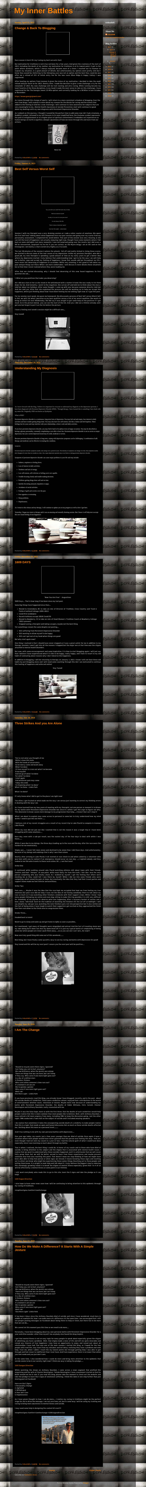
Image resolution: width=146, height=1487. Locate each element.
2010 (110, 93)
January (112, 61)
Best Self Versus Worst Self (34, 169)
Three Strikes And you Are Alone (38, 723)
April (111, 50)
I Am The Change (27, 1029)
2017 (109, 72)
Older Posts (95, 1470)
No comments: (44, 157)
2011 (109, 90)
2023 (110, 47)
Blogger (86, 1483)
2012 (109, 87)
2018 (109, 69)
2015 (109, 78)
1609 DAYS (23, 562)
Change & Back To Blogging (35, 28)
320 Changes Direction (24, 1365)
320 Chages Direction (23, 1179)
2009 (110, 96)
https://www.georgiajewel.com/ (28, 96)
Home (52, 1470)
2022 (110, 66)
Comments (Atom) (30, 1475)
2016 (109, 75)
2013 (109, 84)
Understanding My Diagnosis (36, 368)
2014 (109, 81)
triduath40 (111, 35)
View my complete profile (114, 37)
